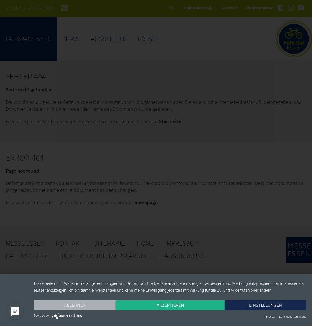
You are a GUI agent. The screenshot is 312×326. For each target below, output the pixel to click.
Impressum (270, 316)
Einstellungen (265, 305)
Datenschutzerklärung (292, 316)
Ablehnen (75, 305)
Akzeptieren (170, 305)
